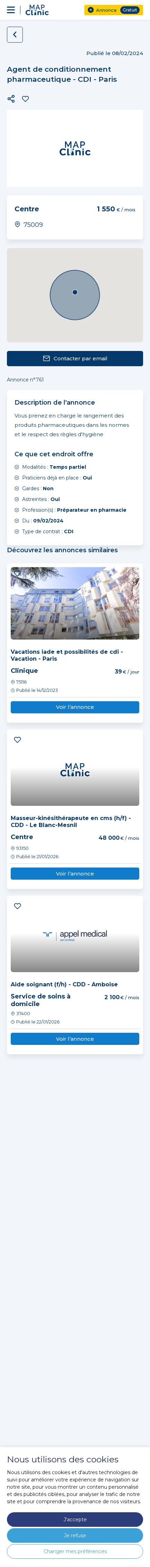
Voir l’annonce (75, 707)
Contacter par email (75, 358)
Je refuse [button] (75, 1535)
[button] (11, 99)
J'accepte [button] (75, 1519)
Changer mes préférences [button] (75, 1551)
